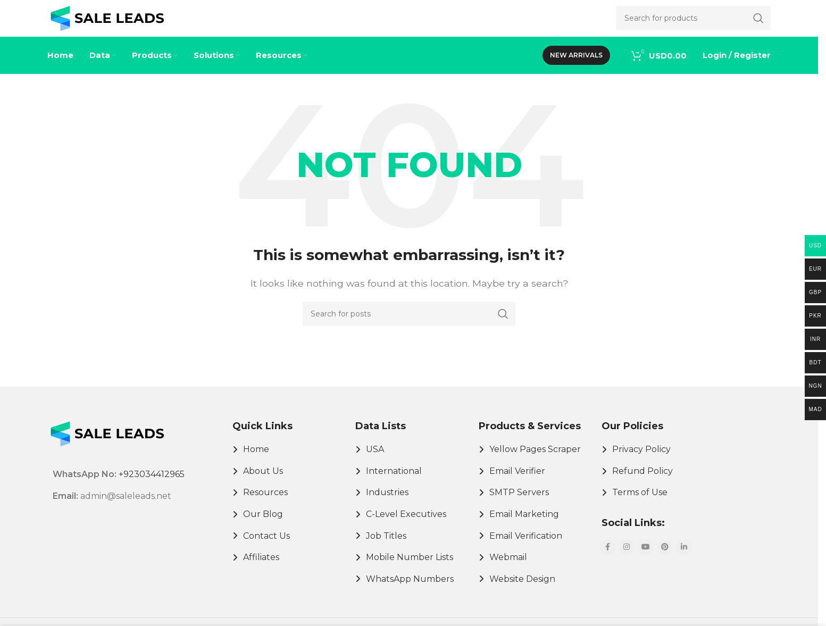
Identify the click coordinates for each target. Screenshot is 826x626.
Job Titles (386, 547)
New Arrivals (576, 66)
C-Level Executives (406, 525)
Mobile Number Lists (409, 568)
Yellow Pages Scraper (535, 460)
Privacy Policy (641, 460)
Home (256, 460)
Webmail (508, 568)
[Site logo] (107, 23)
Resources (265, 503)
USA (375, 460)
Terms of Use (640, 503)
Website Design (522, 590)
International (394, 482)
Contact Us (266, 547)
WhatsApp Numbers (410, 590)
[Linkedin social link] (684, 558)
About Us (263, 482)
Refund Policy (642, 482)
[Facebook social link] (607, 558)
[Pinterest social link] (665, 558)
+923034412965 (152, 486)
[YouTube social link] (646, 558)
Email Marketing (524, 525)
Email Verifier (517, 482)
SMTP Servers (519, 503)
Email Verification (525, 547)
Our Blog (263, 525)
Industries (387, 503)
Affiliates (261, 568)
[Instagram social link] (627, 558)
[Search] (409, 325)
